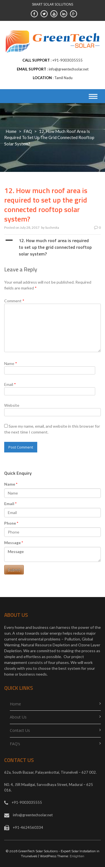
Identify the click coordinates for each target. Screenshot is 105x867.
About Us (18, 717)
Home (11, 131)
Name (10, 363)
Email (10, 384)
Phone (10, 523)
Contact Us (20, 730)
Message (12, 542)
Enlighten (77, 856)
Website (11, 405)
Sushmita (52, 227)
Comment (14, 300)
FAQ (28, 131)
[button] (52, 247)
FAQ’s (15, 743)
